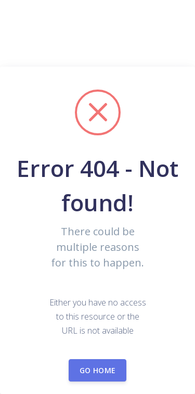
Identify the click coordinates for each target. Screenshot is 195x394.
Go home (97, 370)
